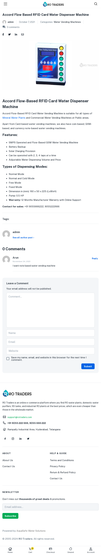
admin (11, 22)
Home (10, 550)
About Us (7, 460)
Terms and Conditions (62, 460)
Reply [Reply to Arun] (95, 258)
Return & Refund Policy (63, 472)
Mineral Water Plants (13, 117)
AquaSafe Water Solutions (31, 530)
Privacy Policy (57, 466)
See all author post (24, 237)
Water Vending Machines (67, 22)
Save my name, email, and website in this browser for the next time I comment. (49, 358)
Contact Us (8, 466)
